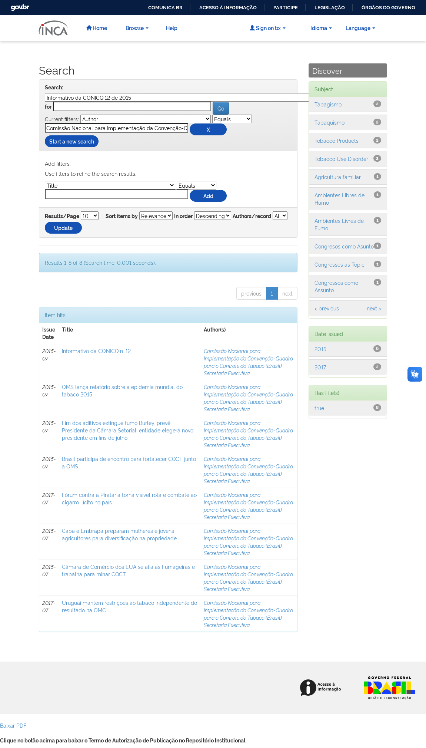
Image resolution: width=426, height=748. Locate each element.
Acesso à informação (228, 7)
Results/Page (62, 216)
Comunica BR (165, 7)
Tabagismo (328, 104)
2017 (320, 366)
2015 (320, 348)
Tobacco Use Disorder (341, 158)
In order (183, 216)
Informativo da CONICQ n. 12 (96, 350)
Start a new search (71, 141)
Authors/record (252, 216)
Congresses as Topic (339, 264)
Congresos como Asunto (344, 246)
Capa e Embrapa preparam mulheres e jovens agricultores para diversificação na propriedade (119, 534)
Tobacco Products (336, 140)
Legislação (329, 7)
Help (171, 27)
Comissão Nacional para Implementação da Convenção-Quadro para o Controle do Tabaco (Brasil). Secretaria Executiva (248, 361)
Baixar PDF (13, 725)
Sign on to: (268, 27)
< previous (326, 308)
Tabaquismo (329, 122)
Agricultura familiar (337, 176)
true (319, 407)
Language (360, 27)
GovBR (19, 5)
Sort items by (122, 216)
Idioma (321, 27)
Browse (137, 27)
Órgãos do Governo (388, 7)
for (48, 107)
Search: (54, 87)
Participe (285, 7)
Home (96, 27)
